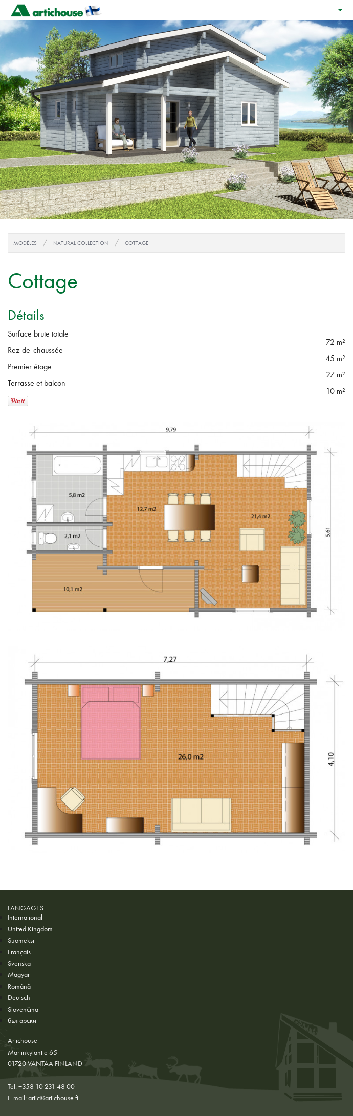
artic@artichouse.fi (53, 1097)
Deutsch (19, 997)
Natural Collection (80, 243)
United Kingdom (30, 928)
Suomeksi (21, 940)
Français (19, 951)
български (22, 1020)
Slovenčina (23, 1009)
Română (19, 986)
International (25, 917)
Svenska (19, 963)
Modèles (25, 243)
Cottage (136, 243)
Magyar (19, 974)
